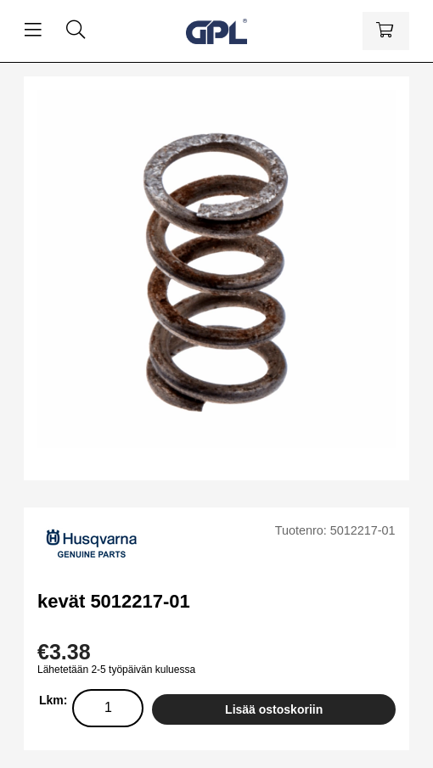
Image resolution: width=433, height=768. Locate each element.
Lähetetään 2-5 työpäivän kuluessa (116, 670)
